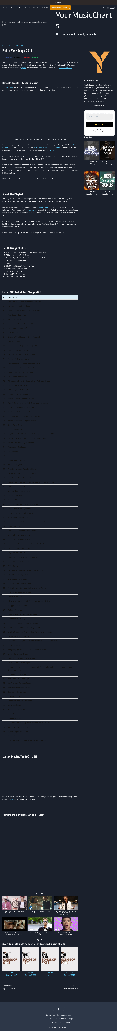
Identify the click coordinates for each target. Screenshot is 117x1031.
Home (5, 8)
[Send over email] (35, 57)
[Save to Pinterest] (26, 57)
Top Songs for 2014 (20, 987)
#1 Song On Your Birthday (36, 8)
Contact (50, 1022)
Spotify (24, 67)
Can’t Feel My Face (41, 147)
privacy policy (107, 130)
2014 (11, 799)
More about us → (99, 106)
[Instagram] (113, 7)
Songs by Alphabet (64, 1015)
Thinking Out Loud (44, 207)
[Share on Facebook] (7, 57)
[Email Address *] (99, 117)
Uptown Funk (8, 87)
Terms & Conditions (62, 1022)
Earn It (51, 150)
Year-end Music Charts (17, 46)
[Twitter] (109, 7)
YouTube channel (65, 67)
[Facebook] (105, 7)
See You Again (30, 210)
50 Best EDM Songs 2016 (60, 987)
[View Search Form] (60, 7)
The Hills (58, 147)
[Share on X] (17, 57)
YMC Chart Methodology (63, 1019)
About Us (48, 1019)
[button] (42, 893)
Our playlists (16, 8)
